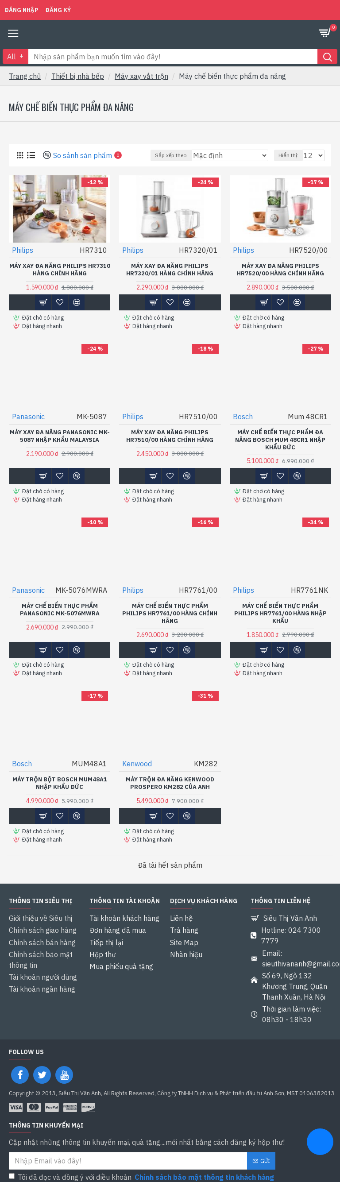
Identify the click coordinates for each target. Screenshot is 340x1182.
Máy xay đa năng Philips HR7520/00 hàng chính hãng (280, 270)
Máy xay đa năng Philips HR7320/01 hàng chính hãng (169, 270)
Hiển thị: (288, 155)
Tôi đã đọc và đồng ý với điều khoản (142, 1168)
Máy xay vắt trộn (141, 76)
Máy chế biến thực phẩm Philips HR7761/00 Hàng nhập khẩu (280, 612)
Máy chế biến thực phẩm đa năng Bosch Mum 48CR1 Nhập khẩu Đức (280, 439)
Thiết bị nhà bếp (77, 76)
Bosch (243, 415)
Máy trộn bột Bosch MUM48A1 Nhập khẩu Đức (59, 781)
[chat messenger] (320, 1143)
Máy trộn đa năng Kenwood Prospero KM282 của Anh (170, 781)
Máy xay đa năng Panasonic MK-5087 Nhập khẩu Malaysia (60, 435)
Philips (22, 250)
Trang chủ (25, 76)
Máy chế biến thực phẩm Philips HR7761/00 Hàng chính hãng (169, 612)
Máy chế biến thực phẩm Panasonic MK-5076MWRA (60, 608)
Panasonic (28, 415)
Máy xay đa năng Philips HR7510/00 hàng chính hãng (169, 435)
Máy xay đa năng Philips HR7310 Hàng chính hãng (59, 270)
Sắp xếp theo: (171, 155)
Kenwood (137, 761)
